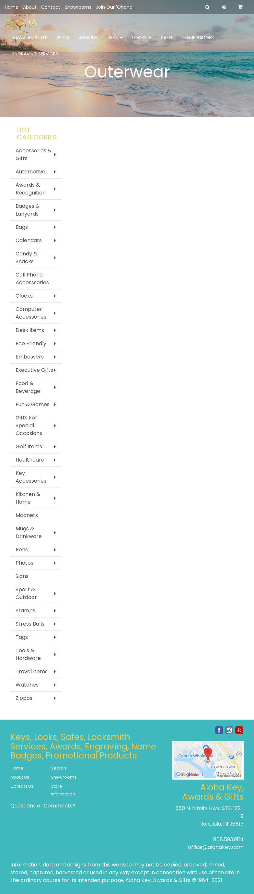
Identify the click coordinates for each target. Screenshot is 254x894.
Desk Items (30, 330)
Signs (22, 576)
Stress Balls (30, 624)
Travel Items (32, 671)
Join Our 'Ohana (114, 7)
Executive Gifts (34, 370)
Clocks (24, 296)
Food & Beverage (28, 387)
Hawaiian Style (29, 42)
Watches (27, 684)
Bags (22, 227)
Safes (167, 42)
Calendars (29, 240)
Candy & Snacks (26, 257)
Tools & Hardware (28, 654)
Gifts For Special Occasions (29, 425)
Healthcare (30, 460)
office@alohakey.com (216, 847)
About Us (19, 777)
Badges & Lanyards (28, 210)
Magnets (27, 515)
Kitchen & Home (28, 498)
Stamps (25, 610)
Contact (50, 7)
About (30, 7)
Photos (24, 563)
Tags (22, 637)
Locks (141, 42)
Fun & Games (33, 404)
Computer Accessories (31, 313)
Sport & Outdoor (26, 593)
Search (58, 768)
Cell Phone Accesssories (32, 278)
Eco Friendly (31, 343)
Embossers (30, 356)
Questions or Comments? (42, 805)
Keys (115, 42)
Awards (88, 42)
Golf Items (29, 446)
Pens (22, 549)
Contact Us (21, 786)
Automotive (30, 171)
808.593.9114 (228, 839)
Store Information (63, 790)
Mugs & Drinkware (29, 532)
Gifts (63, 42)
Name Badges (198, 42)
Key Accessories (31, 477)
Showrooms (78, 7)
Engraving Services (35, 58)
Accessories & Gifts (34, 154)
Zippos (24, 698)
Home (11, 7)
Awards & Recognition (31, 188)
